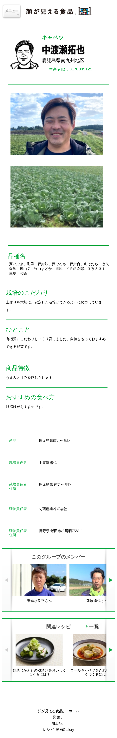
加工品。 (58, 724)
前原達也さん (97, 601)
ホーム (73, 711)
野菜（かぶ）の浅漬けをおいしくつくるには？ (39, 672)
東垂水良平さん (39, 601)
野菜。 (58, 717)
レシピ (48, 730)
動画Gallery (65, 730)
